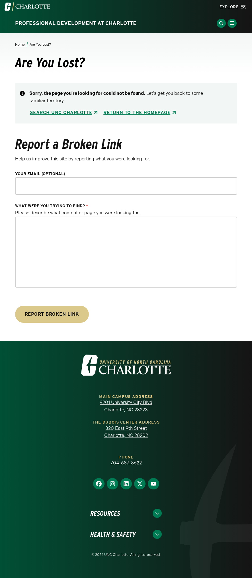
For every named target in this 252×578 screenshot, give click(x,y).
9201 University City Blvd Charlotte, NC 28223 (126, 406)
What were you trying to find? (51, 206)
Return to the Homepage (136, 112)
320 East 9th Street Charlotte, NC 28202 (126, 432)
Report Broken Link (52, 314)
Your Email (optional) (40, 174)
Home (20, 45)
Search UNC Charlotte (61, 112)
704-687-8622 (126, 463)
